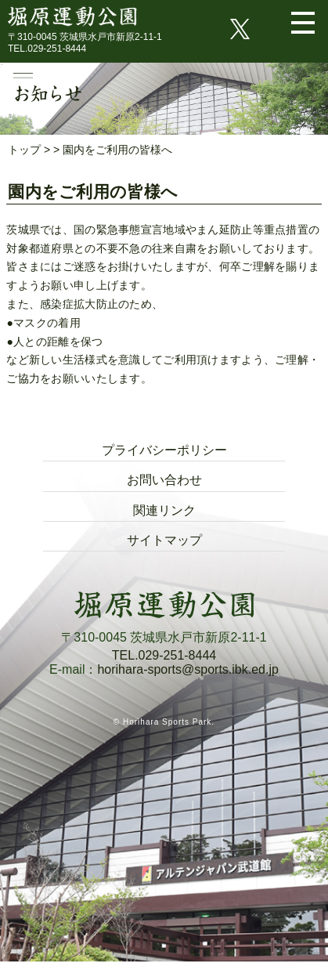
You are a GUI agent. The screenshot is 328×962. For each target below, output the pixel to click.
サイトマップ (164, 540)
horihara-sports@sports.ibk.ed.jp (187, 669)
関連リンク (164, 510)
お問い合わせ (164, 479)
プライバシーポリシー (164, 450)
